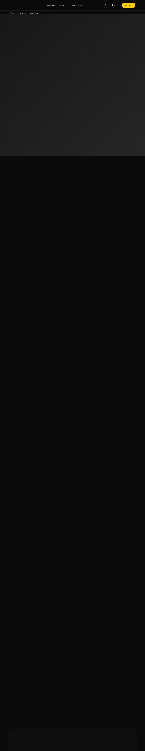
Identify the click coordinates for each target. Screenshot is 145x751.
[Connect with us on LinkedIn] (25, 601)
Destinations (22, 13)
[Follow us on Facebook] (12, 601)
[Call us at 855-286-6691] (24, 584)
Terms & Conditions (50, 624)
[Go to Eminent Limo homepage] (29, 5)
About (45, 582)
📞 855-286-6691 (81, 558)
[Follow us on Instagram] (31, 601)
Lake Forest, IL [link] (34, 13)
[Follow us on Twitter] (37, 601)
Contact (46, 588)
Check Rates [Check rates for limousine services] (128, 5)
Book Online (61, 5)
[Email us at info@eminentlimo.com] (24, 588)
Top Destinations (49, 614)
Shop (45, 609)
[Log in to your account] (115, 5)
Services (71, 5)
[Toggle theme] (105, 5)
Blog (44, 603)
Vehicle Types (86, 5)
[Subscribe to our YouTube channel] (18, 601)
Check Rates (81, 48)
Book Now (63, 48)
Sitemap (46, 598)
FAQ (44, 593)
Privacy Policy (48, 619)
